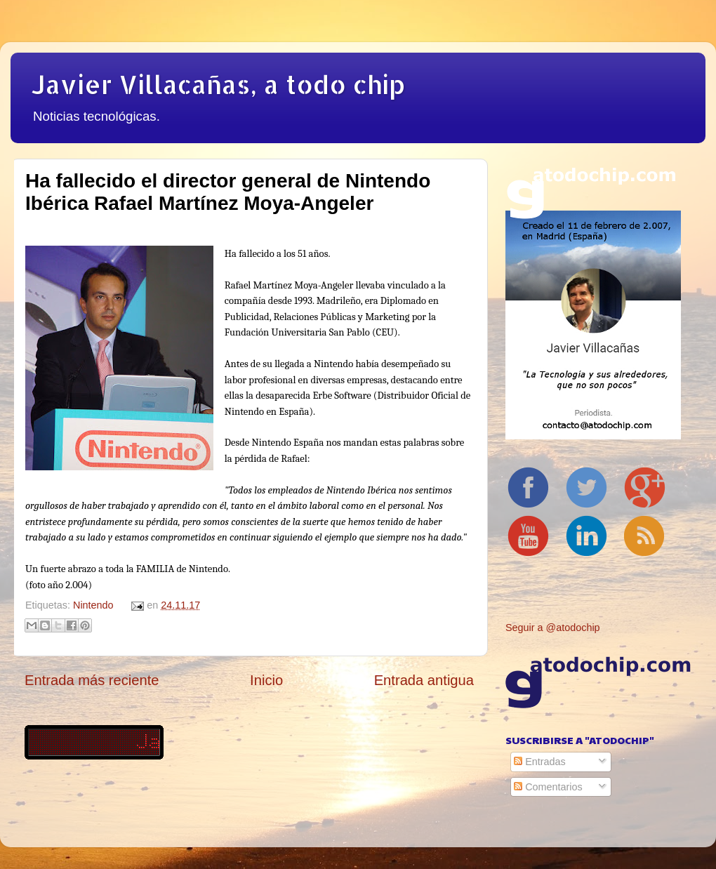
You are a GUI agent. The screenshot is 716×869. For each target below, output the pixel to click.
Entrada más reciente (92, 680)
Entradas (540, 761)
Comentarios (548, 786)
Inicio (266, 680)
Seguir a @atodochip (552, 627)
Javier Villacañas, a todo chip (218, 84)
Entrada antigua (424, 680)
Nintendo (93, 605)
